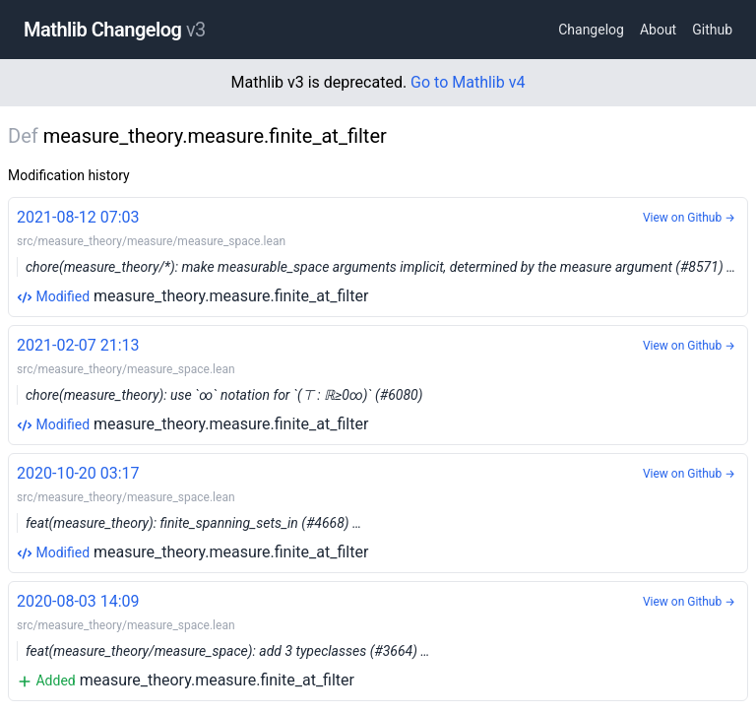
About (658, 29)
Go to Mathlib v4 (467, 82)
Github (712, 29)
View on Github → (689, 218)
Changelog (591, 29)
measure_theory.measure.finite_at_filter (378, 255)
